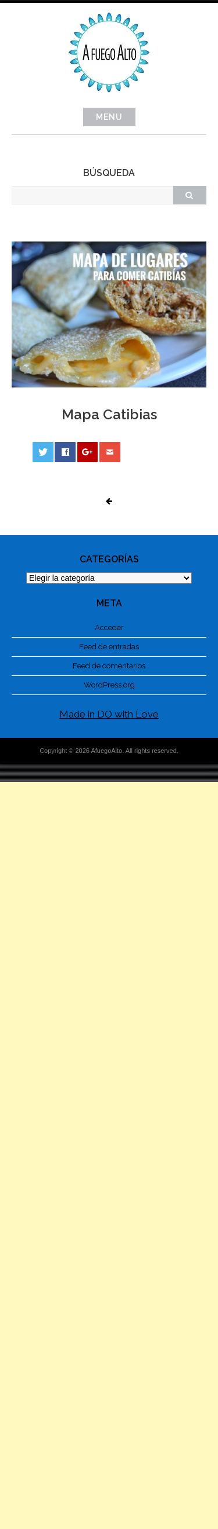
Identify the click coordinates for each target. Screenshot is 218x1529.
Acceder (109, 627)
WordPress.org (109, 685)
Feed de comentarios (109, 665)
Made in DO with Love (109, 714)
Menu (109, 117)
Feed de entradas (109, 646)
